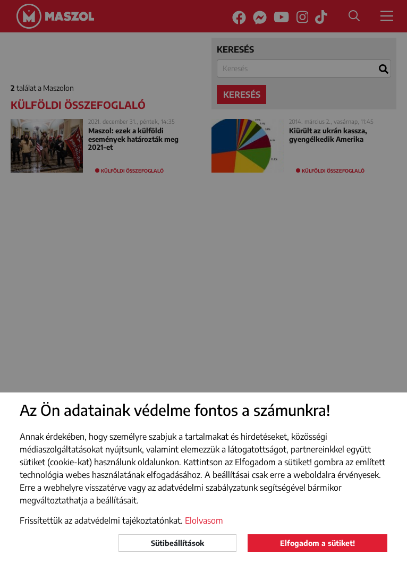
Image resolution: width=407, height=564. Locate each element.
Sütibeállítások (177, 543)
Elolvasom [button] (204, 520)
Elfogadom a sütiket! (317, 543)
